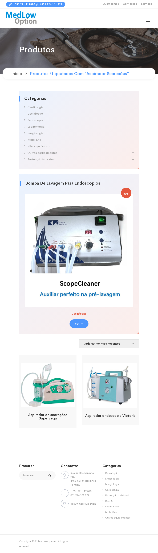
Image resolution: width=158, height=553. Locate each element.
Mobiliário (34, 140)
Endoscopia (35, 120)
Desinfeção (35, 113)
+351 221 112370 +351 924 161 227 (35, 4)
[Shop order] (109, 343)
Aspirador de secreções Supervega (47, 416)
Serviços (146, 3)
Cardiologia (35, 107)
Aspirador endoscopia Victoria (110, 416)
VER (79, 323)
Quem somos (111, 3)
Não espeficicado (39, 146)
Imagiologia (35, 133)
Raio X (109, 501)
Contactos (130, 3)
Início (16, 73)
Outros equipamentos (42, 153)
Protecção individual (41, 159)
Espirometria (35, 126)
